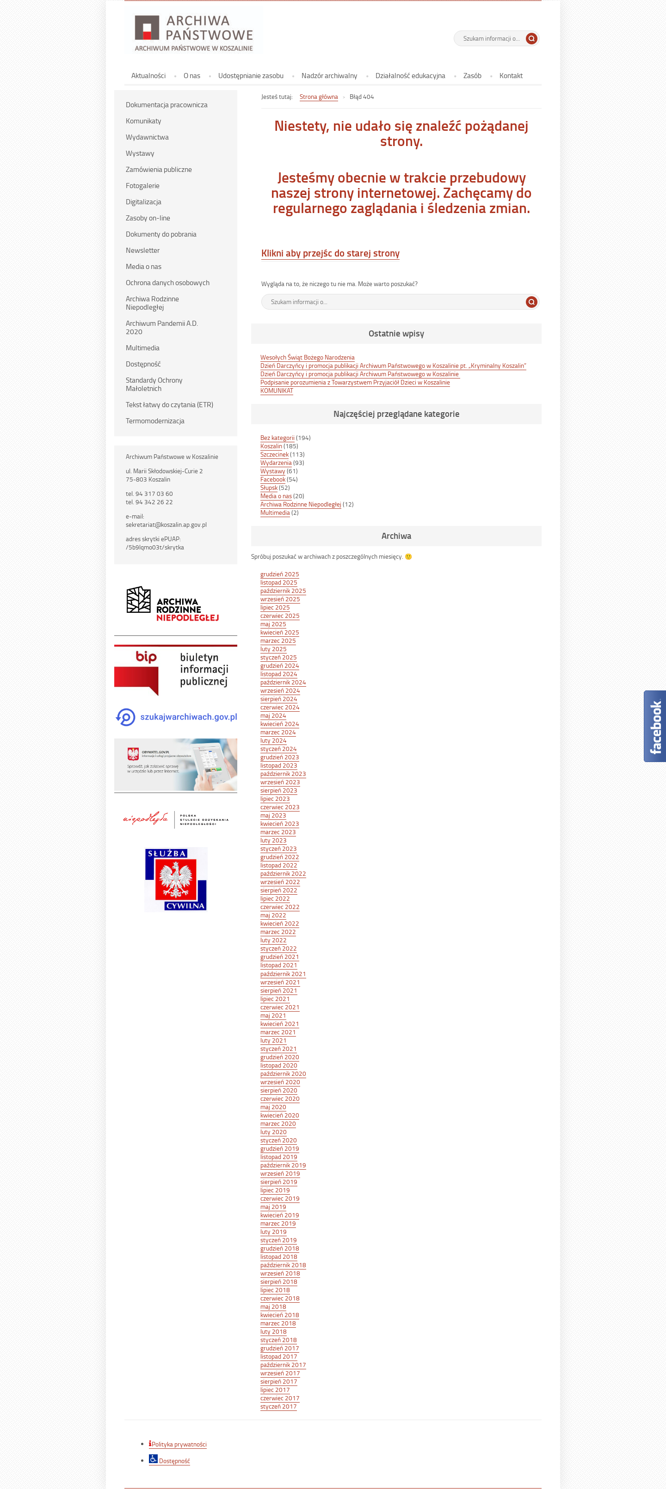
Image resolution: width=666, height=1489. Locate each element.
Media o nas (143, 266)
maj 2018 (273, 1306)
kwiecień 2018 (279, 1314)
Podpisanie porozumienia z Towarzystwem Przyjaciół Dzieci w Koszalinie (355, 382)
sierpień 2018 (278, 1281)
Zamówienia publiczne (159, 169)
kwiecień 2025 (279, 632)
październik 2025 (283, 590)
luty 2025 (273, 648)
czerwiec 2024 (280, 706)
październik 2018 (283, 1264)
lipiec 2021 (275, 998)
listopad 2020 (278, 1065)
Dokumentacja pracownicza (167, 104)
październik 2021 (283, 973)
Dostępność (143, 364)
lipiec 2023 (275, 798)
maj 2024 (273, 715)
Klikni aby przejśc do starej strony (330, 252)
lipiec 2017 (275, 1389)
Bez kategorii (277, 437)
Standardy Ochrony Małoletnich (154, 384)
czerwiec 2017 (280, 1397)
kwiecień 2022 (279, 923)
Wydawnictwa (147, 137)
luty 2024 (273, 740)
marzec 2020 (278, 1123)
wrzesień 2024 (280, 690)
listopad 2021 (278, 964)
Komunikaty (143, 121)
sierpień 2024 (278, 698)
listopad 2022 (278, 864)
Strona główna (319, 96)
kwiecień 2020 (279, 1115)
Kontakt (511, 75)
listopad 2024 (278, 673)
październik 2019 (283, 1164)
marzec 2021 (278, 1031)
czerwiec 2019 (280, 1198)
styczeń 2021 (278, 1048)
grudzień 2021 (279, 956)
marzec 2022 (278, 931)
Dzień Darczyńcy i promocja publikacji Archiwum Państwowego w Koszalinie (360, 373)
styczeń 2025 (278, 657)
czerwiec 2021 (280, 1006)
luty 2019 (273, 1231)
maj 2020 (273, 1106)
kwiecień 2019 (279, 1214)
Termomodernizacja (155, 420)
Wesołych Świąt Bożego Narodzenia (307, 357)
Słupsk (269, 487)
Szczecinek (274, 454)
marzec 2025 (278, 640)
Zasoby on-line (148, 218)
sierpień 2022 (278, 889)
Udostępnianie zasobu (251, 75)
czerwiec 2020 (280, 1098)
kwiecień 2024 (279, 723)
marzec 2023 (278, 831)
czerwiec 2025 (280, 615)
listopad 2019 (278, 1156)
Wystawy (140, 153)
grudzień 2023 (279, 756)
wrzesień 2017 (280, 1372)
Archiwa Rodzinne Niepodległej (152, 302)
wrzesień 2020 (280, 1081)
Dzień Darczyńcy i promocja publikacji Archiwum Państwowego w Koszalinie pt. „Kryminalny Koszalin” (393, 365)
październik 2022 (283, 873)
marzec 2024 (278, 731)
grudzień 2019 (279, 1148)
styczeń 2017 (278, 1406)
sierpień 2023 (278, 790)
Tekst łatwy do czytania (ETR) (169, 404)
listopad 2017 (278, 1356)
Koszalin (271, 445)
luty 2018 (273, 1331)
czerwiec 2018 (280, 1298)
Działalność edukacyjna (410, 75)
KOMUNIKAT (276, 390)
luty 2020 (273, 1131)
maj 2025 (273, 623)
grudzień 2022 (279, 856)
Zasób (472, 75)
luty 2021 (273, 1040)
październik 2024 (283, 681)
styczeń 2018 (278, 1339)
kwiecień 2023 (279, 823)
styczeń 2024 (278, 748)
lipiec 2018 (275, 1289)
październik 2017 (283, 1364)
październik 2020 (283, 1073)
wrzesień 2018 (280, 1273)
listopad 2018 (278, 1256)
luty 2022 (273, 939)
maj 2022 (273, 914)
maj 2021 (273, 1015)
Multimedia (143, 347)
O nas (192, 75)
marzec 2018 (278, 1322)
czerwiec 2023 (280, 806)
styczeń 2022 (278, 948)
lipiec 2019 (275, 1189)
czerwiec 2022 (280, 906)
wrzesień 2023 (280, 781)
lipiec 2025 (275, 607)
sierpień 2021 (278, 990)
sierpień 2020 (278, 1090)
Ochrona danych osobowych (168, 282)
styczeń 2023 (278, 848)
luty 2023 (273, 840)
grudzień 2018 (279, 1248)
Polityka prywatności (178, 1444)
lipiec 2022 (275, 898)
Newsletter (143, 250)
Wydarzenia (276, 462)
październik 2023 (283, 773)
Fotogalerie (143, 185)
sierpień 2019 (278, 1181)
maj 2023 (273, 815)
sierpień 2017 (278, 1381)
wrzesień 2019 (280, 1173)
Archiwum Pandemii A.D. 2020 (162, 327)
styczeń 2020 (278, 1139)
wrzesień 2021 (280, 981)
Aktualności (148, 75)
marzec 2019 (278, 1223)
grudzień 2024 (279, 665)
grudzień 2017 (279, 1347)
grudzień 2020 (279, 1056)
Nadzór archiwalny (330, 75)
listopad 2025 (278, 582)
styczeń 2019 (278, 1239)
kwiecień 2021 (279, 1023)
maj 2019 (273, 1206)
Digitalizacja (143, 201)
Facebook (272, 479)
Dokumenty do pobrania (161, 234)
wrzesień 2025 (280, 598)
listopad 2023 (278, 765)
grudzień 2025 (279, 573)
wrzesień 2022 (280, 881)
